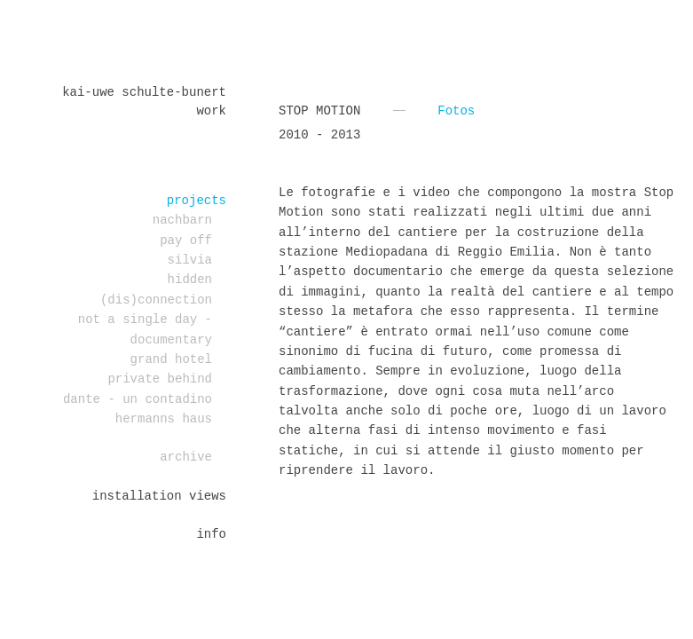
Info (211, 534)
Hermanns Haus (163, 419)
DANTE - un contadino (137, 399)
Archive (186, 457)
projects (196, 200)
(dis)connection (156, 300)
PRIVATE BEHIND (159, 379)
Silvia (190, 260)
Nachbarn (182, 220)
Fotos (456, 111)
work (211, 111)
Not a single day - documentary (145, 329)
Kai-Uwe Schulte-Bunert (144, 92)
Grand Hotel (171, 359)
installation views (159, 496)
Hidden (190, 279)
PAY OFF (186, 240)
